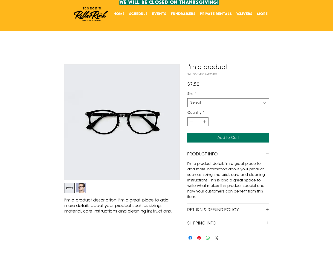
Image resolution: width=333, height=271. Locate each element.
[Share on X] (216, 238)
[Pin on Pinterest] (199, 238)
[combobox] (228, 102)
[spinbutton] (198, 122)
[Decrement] (191, 122)
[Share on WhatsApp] (208, 238)
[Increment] (205, 122)
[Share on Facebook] (190, 238)
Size (191, 94)
